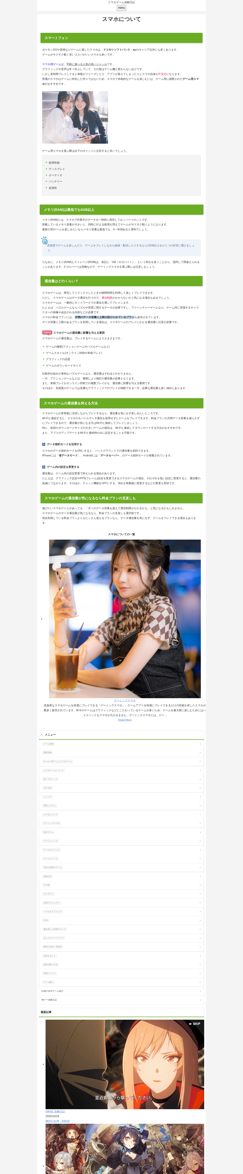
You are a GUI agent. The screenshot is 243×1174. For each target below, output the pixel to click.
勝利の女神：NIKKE (58, 1121)
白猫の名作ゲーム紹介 (52, 991)
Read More (124, 719)
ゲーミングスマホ (125, 700)
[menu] (121, 8)
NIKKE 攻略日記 (55, 1111)
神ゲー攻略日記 (49, 1000)
